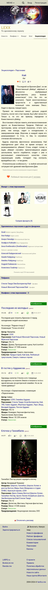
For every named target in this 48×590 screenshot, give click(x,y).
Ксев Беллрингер (31, 402)
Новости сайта (33, 572)
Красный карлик (15, 491)
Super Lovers (15, 236)
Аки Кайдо (5, 236)
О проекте (31, 560)
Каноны (30, 549)
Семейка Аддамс (23, 400)
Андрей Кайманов (9, 264)
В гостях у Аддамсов (13, 368)
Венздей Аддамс (8, 407)
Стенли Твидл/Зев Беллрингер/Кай (16, 284)
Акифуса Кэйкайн (8, 243)
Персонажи (20, 70)
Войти (5, 527)
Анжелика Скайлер (9, 268)
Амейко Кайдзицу (8, 260)
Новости (4, 36)
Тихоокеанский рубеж (29, 253)
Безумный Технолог (15, 483)
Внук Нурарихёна (22, 243)
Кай (41, 402)
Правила (30, 563)
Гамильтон (21, 268)
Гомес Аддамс (11, 405)
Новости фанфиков (35, 533)
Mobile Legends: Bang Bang (14, 232)
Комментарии (32, 543)
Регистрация (40, 3)
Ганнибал (22, 486)
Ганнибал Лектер (8, 496)
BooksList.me (8, 563)
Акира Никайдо (7, 239)
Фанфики (14, 36)
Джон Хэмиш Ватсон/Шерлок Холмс (27, 493)
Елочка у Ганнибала (12, 430)
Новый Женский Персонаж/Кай (14, 287)
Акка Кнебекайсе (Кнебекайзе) (14, 246)
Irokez (9, 397)
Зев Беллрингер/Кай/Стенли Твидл (16, 498)
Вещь (41, 405)
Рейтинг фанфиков (34, 536)
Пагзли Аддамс (22, 407)
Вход (30, 3)
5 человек (36, 177)
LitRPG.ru (6, 560)
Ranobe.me (7, 566)
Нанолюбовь (21, 264)
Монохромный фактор (22, 239)
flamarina (11, 332)
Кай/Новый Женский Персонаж (25, 337)
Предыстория (15, 355)
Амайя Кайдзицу (8, 257)
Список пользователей (36, 539)
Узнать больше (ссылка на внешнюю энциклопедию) (20, 170)
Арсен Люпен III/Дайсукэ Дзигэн (30, 496)
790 (2, 405)
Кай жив (25, 355)
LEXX (11, 334)
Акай (3, 232)
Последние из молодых (14, 307)
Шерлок (14, 486)
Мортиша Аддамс (25, 405)
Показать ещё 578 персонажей (24, 272)
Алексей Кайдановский (11, 253)
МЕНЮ (10, 3)
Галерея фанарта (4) (24, 221)
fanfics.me (41, 582)
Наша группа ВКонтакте (37, 576)
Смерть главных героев (22, 357)
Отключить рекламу (23, 520)
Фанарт (23, 36)
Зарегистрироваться (11, 530)
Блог (30, 36)
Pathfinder (19, 257)
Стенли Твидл (18, 402)
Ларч (36, 405)
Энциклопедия (40, 36)
